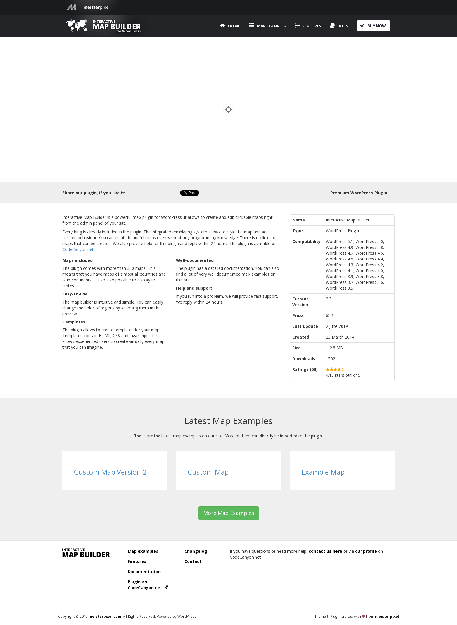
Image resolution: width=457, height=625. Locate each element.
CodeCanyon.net (78, 249)
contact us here (325, 551)
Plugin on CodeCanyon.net (145, 584)
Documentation (144, 571)
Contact (192, 561)
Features (308, 26)
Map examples (267, 26)
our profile (366, 551)
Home (230, 26)
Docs (339, 26)
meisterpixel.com (105, 616)
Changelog (195, 551)
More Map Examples (228, 512)
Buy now (373, 25)
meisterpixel (387, 616)
